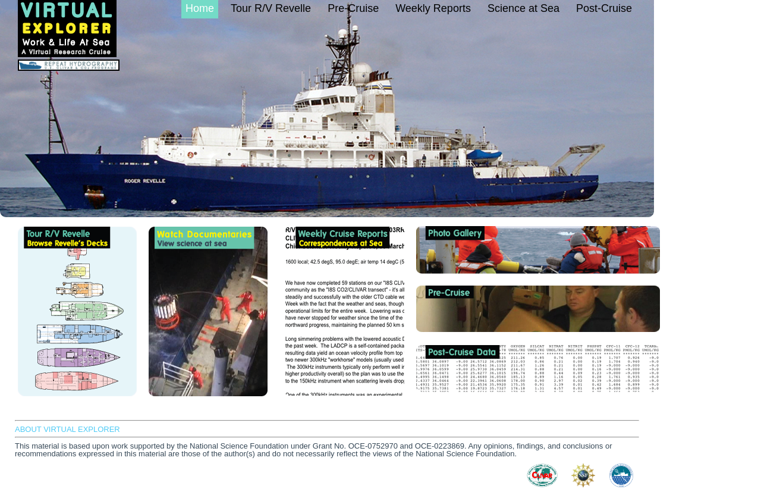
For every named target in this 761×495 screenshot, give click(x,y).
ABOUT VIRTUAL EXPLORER (67, 429)
